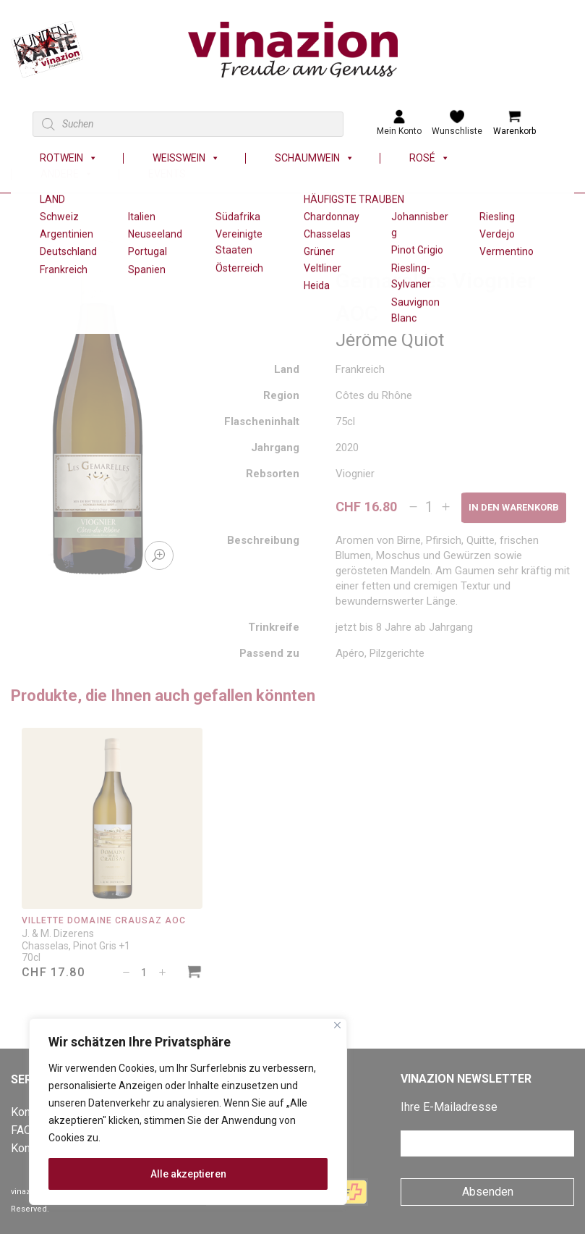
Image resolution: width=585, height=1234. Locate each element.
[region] (188, 1111)
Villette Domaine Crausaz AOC (104, 920)
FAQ (21, 1130)
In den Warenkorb (514, 507)
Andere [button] (66, 174)
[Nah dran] (337, 1025)
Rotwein (69, 158)
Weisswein (186, 158)
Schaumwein (314, 158)
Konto (25, 1148)
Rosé (429, 158)
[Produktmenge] (429, 506)
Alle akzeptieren (188, 1174)
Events (167, 174)
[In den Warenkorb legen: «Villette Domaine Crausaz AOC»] (194, 973)
